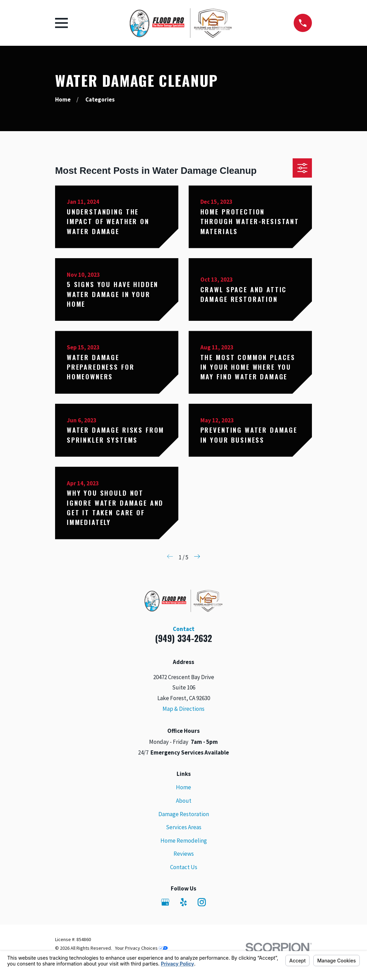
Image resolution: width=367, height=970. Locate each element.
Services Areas (183, 827)
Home (183, 787)
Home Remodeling (183, 840)
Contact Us (183, 867)
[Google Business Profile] (165, 902)
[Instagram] (202, 902)
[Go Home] (63, 99)
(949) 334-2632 (183, 638)
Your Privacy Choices (141, 948)
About (183, 800)
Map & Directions (183, 709)
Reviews (184, 853)
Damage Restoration (183, 814)
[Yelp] (183, 902)
